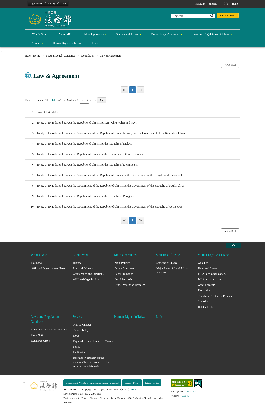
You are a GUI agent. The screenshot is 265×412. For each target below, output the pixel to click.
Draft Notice (38, 335)
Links (95, 43)
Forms (76, 346)
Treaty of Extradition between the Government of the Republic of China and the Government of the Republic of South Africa (104, 185)
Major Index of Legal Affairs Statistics (172, 270)
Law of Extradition (42, 112)
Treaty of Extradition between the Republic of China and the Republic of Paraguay (79, 196)
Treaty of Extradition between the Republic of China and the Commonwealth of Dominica (84, 154)
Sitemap (213, 3)
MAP (133, 389)
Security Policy (132, 382)
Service (36, 43)
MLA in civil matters (209, 279)
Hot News (36, 262)
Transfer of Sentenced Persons (215, 295)
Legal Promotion (124, 273)
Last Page (140, 89)
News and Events (207, 268)
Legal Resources (40, 340)
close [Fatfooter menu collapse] (233, 245)
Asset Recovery (206, 284)
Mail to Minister (82, 324)
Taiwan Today (81, 330)
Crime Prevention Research (130, 284)
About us (203, 262)
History (77, 262)
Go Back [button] (231, 64)
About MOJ (65, 34)
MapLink (200, 3)
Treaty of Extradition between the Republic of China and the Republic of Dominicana (81, 164)
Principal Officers (83, 268)
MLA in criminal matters (212, 273)
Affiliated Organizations (86, 279)
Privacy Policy (152, 382)
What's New (39, 34)
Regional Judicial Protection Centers (93, 341)
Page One (124, 89)
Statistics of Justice (127, 34)
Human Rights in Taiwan (67, 43)
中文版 (224, 3)
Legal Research (123, 279)
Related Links (205, 306)
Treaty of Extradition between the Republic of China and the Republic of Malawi (78, 144)
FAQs (76, 335)
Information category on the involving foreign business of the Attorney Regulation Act (91, 361)
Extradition (87, 55)
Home (235, 3)
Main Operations (94, 34)
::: (24, 3)
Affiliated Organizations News (48, 268)
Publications (80, 352)
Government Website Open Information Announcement (92, 382)
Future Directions (124, 268)
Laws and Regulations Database (210, 34)
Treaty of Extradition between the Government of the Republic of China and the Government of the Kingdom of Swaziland (103, 175)
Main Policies (122, 262)
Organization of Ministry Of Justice (48, 3)
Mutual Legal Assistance (165, 34)
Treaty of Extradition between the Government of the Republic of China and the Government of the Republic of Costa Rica (103, 206)
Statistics (203, 301)
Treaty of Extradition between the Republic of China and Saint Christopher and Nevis (81, 123)
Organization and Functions (88, 273)
